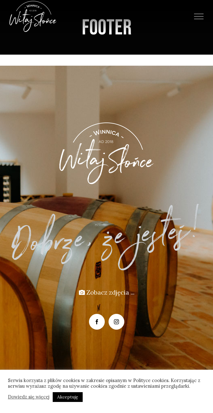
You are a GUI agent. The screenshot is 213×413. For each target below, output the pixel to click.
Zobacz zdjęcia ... (106, 292)
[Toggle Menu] (199, 16)
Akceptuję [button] (67, 397)
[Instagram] (116, 322)
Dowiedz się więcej (29, 397)
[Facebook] (97, 322)
